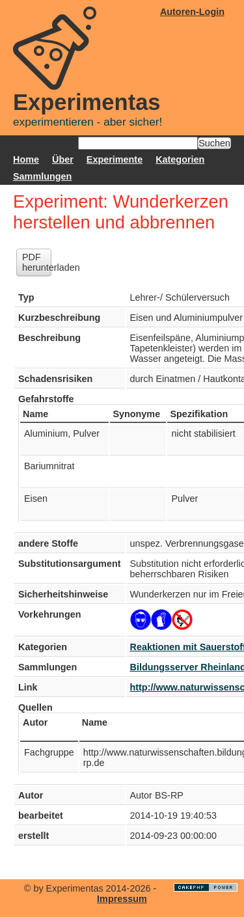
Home (26, 159)
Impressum (122, 899)
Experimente (114, 159)
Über (63, 159)
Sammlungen (42, 176)
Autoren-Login (192, 12)
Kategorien (180, 159)
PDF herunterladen (36, 262)
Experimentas (87, 102)
